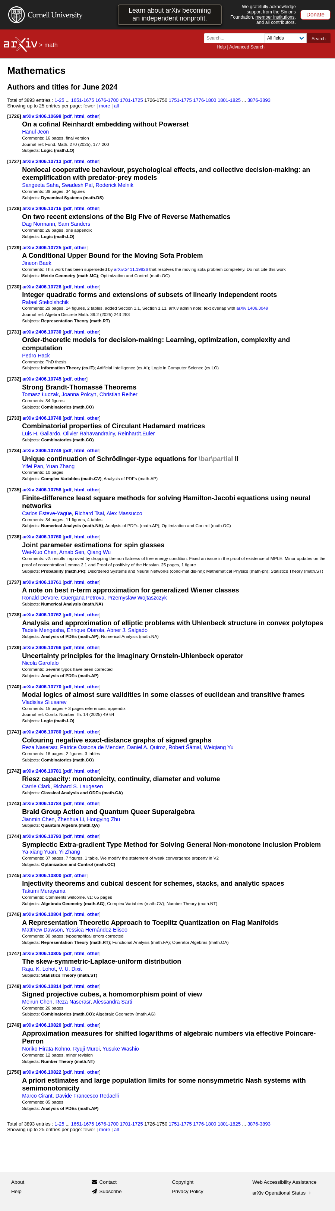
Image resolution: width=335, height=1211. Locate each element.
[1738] (14, 614)
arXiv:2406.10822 (42, 1072)
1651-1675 (82, 100)
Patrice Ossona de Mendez (92, 747)
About (17, 1182)
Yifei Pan (32, 466)
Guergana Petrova (82, 598)
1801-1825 (229, 100)
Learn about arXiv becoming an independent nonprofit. (170, 14)
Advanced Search (247, 47)
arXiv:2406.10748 (42, 418)
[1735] (14, 489)
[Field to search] (286, 38)
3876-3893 (259, 100)
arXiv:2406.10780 (42, 732)
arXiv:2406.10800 (42, 875)
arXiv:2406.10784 (42, 803)
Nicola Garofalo (40, 663)
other (93, 116)
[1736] (14, 536)
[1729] (14, 247)
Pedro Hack (36, 356)
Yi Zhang (69, 852)
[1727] (14, 161)
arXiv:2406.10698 (42, 116)
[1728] (14, 208)
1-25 (59, 100)
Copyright (183, 1182)
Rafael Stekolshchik (45, 302)
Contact (108, 1182)
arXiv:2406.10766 (42, 647)
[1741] (14, 732)
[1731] (14, 332)
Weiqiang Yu (219, 747)
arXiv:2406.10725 (42, 247)
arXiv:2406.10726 (42, 287)
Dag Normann (38, 224)
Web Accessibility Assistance (284, 1182)
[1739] (14, 647)
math (51, 45)
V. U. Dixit (70, 969)
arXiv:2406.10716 (42, 208)
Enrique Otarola (85, 630)
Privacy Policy (187, 1191)
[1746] (14, 914)
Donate (315, 14)
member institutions (274, 17)
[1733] (14, 418)
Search (319, 38)
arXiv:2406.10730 (42, 332)
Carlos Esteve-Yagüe (47, 513)
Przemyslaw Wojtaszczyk (137, 598)
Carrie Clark (36, 786)
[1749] (14, 1025)
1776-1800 (204, 100)
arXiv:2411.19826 (131, 269)
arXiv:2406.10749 (42, 450)
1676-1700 (106, 100)
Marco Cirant (37, 1096)
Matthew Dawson (42, 930)
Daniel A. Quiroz (146, 747)
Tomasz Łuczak (40, 394)
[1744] (14, 836)
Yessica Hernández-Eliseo (96, 930)
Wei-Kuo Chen (39, 552)
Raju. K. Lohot (39, 969)
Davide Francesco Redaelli (87, 1096)
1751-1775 (180, 100)
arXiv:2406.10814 (42, 986)
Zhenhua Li (70, 819)
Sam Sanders (74, 224)
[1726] (14, 116)
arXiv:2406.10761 (42, 582)
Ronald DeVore (40, 598)
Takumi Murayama (43, 891)
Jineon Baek (36, 263)
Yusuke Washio (120, 1049)
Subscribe (110, 1191)
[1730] (14, 287)
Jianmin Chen (38, 819)
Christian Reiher (118, 394)
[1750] (14, 1072)
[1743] (14, 803)
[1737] (14, 582)
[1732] (14, 379)
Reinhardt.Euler (136, 433)
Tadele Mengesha (43, 630)
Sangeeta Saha (40, 185)
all (116, 106)
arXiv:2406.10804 (42, 914)
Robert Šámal (184, 747)
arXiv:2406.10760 (42, 536)
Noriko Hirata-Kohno (46, 1049)
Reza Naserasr (39, 747)
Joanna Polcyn (78, 394)
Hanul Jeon (35, 132)
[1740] (14, 686)
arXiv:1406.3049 (252, 308)
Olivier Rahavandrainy (89, 433)
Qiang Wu (99, 552)
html (79, 116)
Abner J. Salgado (127, 630)
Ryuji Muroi (86, 1049)
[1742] (14, 771)
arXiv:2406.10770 (42, 686)
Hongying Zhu (103, 819)
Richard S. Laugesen (78, 786)
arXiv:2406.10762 (42, 614)
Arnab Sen (71, 552)
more (104, 106)
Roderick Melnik (114, 185)
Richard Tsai (89, 513)
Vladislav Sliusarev (44, 702)
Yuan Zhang (60, 466)
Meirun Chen (37, 1002)
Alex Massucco (124, 513)
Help (221, 47)
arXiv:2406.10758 (42, 489)
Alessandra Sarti (112, 1002)
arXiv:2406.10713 (42, 161)
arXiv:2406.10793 (42, 836)
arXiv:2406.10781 (42, 771)
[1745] (14, 875)
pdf (68, 116)
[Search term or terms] (236, 38)
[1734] (14, 450)
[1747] (14, 953)
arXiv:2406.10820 (42, 1025)
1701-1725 (131, 100)
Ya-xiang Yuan (39, 852)
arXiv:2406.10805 (42, 953)
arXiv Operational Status (282, 1193)
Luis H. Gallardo (41, 433)
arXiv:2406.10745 (42, 379)
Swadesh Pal (76, 185)
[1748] (14, 986)
